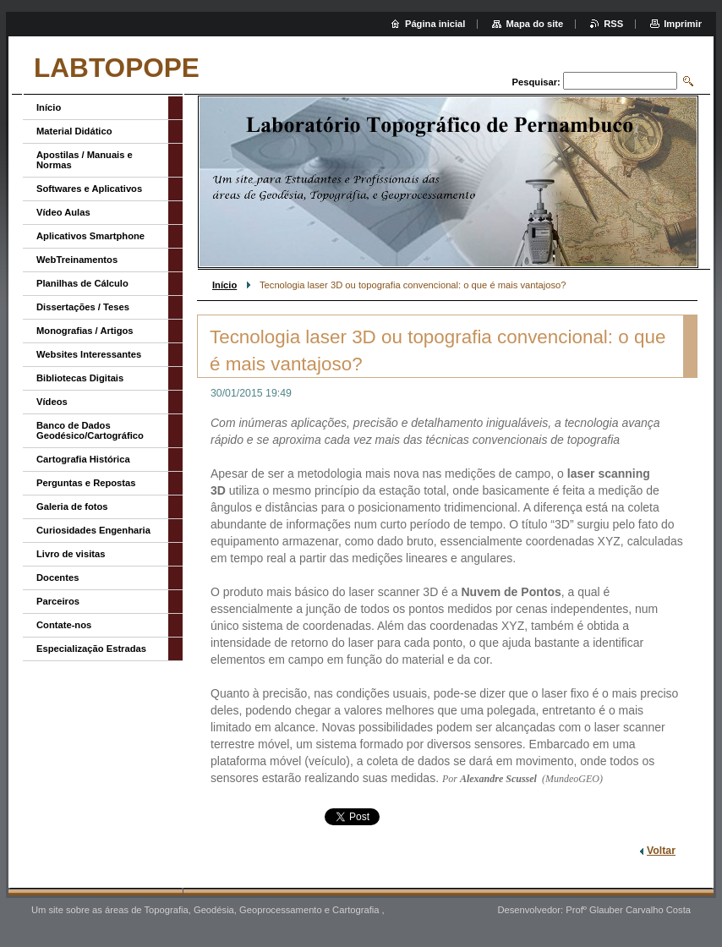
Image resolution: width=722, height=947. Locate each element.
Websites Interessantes (88, 354)
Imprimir (683, 24)
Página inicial (435, 24)
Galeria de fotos (72, 506)
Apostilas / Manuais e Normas (84, 160)
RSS (613, 24)
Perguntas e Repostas (86, 483)
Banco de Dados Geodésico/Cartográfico (90, 430)
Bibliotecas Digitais (79, 378)
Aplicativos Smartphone (90, 236)
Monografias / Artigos (85, 331)
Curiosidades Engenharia (93, 530)
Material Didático (74, 131)
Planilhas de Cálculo (82, 283)
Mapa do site (534, 24)
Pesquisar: (536, 82)
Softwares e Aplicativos (89, 188)
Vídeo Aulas (63, 212)
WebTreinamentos (77, 260)
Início (224, 285)
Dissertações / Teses (82, 307)
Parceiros (57, 601)
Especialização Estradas (91, 648)
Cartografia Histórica (83, 459)
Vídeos (52, 402)
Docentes (57, 577)
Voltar (661, 851)
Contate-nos (63, 625)
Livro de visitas (70, 554)
